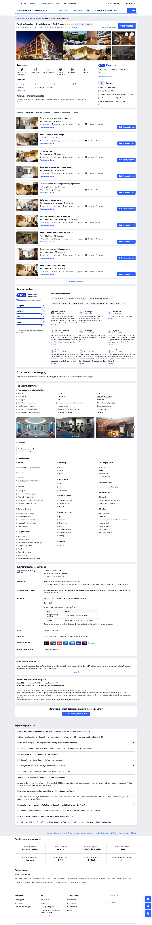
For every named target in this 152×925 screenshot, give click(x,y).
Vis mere (19, 101)
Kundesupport (19, 900)
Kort (58, 3)
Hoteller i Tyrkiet (67, 833)
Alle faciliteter (20, 90)
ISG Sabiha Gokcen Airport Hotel (39, 878)
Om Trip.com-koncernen (48, 916)
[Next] (134, 427)
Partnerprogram (71, 903)
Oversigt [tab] (19, 112)
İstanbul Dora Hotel (21, 878)
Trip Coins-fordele (69, 3)
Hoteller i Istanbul (101, 833)
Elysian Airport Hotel (58, 878)
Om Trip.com (45, 900)
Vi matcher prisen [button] (110, 27)
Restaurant (100, 400)
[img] (39, 45)
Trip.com (49, 833)
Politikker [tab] (77, 112)
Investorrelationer (72, 900)
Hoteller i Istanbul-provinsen (83, 833)
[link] (112, 3)
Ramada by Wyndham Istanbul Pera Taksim (81, 878)
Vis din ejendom (71, 907)
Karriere (43, 903)
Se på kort (101, 105)
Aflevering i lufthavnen (65, 403)
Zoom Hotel (59, 882)
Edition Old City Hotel (124, 878)
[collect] (148, 899)
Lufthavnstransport (46, 3)
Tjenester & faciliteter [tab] (62, 112)
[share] (148, 906)
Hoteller (33, 3)
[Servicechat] (148, 913)
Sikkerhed (69, 910)
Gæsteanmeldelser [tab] (43, 112)
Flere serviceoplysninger (22, 907)
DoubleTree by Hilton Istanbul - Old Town (40, 24)
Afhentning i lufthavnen (105, 396)
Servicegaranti (19, 903)
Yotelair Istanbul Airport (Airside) (42, 882)
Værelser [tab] (29, 112)
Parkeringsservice (23, 480)
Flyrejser (23, 3)
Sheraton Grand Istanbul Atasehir (75, 882)
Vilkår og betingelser (47, 907)
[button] (122, 3)
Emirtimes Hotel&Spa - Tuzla (105, 878)
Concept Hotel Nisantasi (22, 882)
